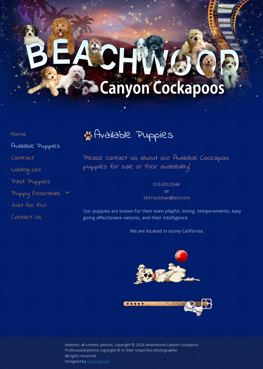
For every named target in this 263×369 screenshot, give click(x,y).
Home (18, 134)
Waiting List (26, 170)
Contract (22, 158)
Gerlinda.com (98, 361)
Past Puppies (31, 181)
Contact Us (26, 217)
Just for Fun (28, 205)
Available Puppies (35, 146)
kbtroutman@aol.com (166, 198)
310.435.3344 (166, 184)
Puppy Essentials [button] (41, 194)
